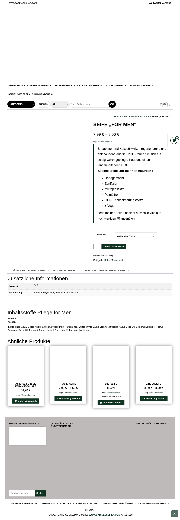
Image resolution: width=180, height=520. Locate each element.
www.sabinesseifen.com (104, 515)
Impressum (49, 503)
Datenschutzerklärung (117, 503)
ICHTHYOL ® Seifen (89, 85)
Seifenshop (16, 85)
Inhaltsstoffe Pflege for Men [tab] (105, 270)
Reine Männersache (136, 116)
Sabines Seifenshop (24, 503)
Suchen (40, 493)
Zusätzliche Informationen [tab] (27, 270)
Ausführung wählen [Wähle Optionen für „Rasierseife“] (69, 398)
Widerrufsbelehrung (152, 503)
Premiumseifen (40, 85)
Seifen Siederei (19, 94)
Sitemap (90, 509)
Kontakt (65, 503)
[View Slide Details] (90, 43)
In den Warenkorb (114, 246)
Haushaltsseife (140, 85)
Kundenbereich (44, 94)
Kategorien (16, 104)
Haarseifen (63, 85)
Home (117, 116)
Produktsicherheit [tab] (65, 270)
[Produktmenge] (97, 246)
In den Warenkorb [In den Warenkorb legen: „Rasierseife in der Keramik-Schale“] (27, 401)
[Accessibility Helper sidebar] (176, 4)
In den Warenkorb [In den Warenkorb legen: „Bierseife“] (112, 402)
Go (112, 104)
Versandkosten (105, 141)
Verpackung (100, 234)
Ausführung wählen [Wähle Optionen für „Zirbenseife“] (154, 398)
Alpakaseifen (116, 85)
